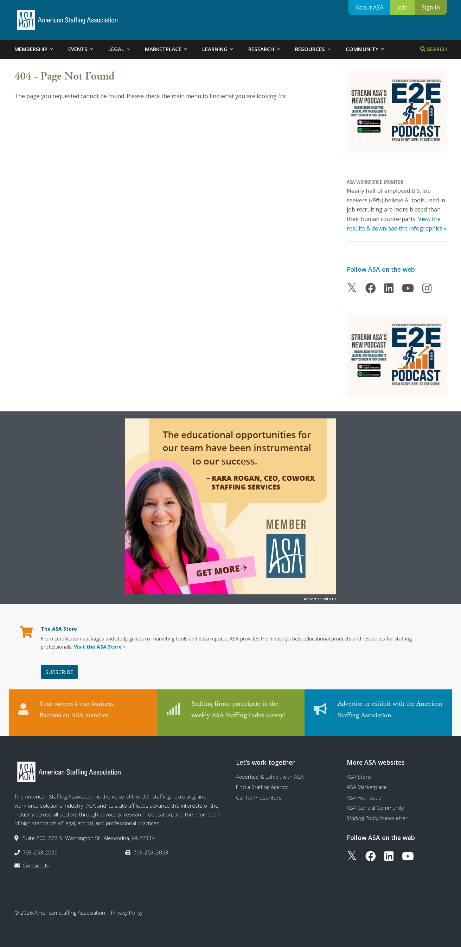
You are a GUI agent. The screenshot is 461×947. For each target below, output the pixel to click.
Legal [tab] (119, 48)
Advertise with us (320, 598)
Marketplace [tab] (166, 48)
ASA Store (359, 772)
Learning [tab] (218, 48)
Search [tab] (433, 48)
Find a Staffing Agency (262, 783)
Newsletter (377, 813)
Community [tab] (365, 48)
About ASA (369, 7)
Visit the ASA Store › (99, 646)
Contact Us (36, 861)
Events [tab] (81, 48)
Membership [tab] (34, 48)
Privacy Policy (126, 908)
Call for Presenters (259, 793)
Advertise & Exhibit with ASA (269, 772)
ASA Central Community (375, 803)
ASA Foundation (366, 793)
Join (402, 7)
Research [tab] (264, 48)
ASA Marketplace (367, 783)
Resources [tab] (313, 48)
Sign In (431, 7)
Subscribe (59, 671)
